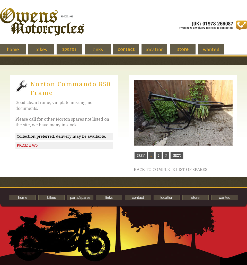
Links (101, 52)
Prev (141, 155)
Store (186, 52)
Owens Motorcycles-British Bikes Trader (42, 27)
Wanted (215, 52)
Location (158, 52)
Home (16, 52)
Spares (73, 52)
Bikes (51, 197)
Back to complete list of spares (170, 170)
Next (177, 155)
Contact (130, 52)
